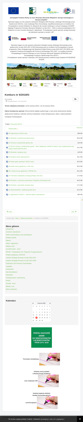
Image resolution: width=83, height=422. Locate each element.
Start (16, 218)
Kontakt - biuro (11, 283)
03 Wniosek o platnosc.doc (17, 152)
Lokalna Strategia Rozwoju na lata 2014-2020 (21, 260)
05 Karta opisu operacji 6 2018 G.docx (21, 161)
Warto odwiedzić (11, 289)
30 (42, 320)
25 (47, 317)
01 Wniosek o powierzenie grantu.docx (21, 138)
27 (33, 320)
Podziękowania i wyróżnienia (15, 278)
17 (44, 314)
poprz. (9, 212)
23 (42, 317)
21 (36, 317)
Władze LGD (10, 246)
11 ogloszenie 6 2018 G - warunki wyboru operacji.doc (27, 194)
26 (49, 317)
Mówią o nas (10, 286)
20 (33, 317)
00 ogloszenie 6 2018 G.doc (18, 133)
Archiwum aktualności (13, 232)
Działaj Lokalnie (11, 237)
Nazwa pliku (13, 129)
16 (42, 314)
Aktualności (9, 229)
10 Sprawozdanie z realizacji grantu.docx (22, 190)
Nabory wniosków (26, 218)
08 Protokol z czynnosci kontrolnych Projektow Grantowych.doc (30, 180)
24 (44, 317)
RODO (8, 280)
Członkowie (9, 269)
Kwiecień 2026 (41, 303)
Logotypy (9, 266)
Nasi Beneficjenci (11, 272)
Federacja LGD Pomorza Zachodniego (19, 263)
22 (39, 317)
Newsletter (9, 275)
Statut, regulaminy (12, 243)
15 (39, 314)
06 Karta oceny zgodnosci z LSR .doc (21, 166)
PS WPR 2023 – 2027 (13, 249)
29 (39, 320)
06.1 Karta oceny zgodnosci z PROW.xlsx (22, 171)
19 (49, 314)
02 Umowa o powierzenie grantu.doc (21, 143)
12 (49, 312)
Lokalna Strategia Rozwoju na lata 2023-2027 (21, 258)
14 (36, 314)
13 (33, 314)
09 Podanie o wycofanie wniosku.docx (21, 185)
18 (47, 314)
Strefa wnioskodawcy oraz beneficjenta (19, 235)
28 (36, 320)
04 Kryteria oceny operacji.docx (19, 157)
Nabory (8, 240)
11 (47, 312)
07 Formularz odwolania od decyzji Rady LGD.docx (26, 176)
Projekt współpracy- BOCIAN (15, 255)
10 (44, 312)
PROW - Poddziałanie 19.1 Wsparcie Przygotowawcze (24, 252)
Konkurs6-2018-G (16, 124)
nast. (74, 212)
